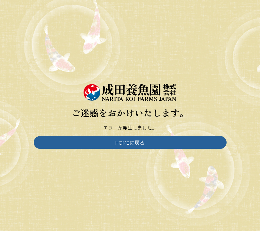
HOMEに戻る (130, 142)
